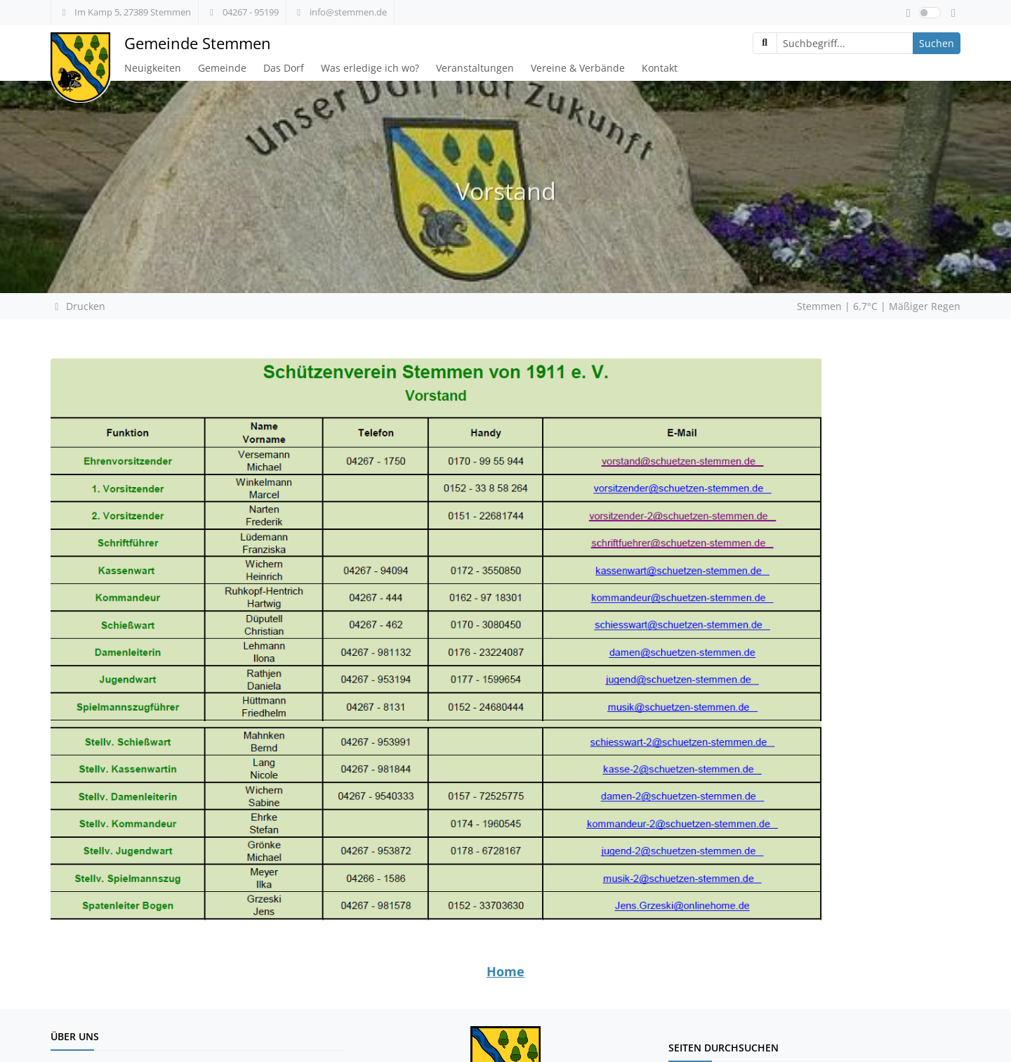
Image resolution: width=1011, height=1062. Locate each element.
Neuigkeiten (152, 68)
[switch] (929, 12)
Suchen (936, 43)
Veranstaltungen (475, 68)
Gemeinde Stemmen (197, 43)
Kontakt (660, 68)
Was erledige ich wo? (370, 68)
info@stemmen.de (340, 12)
